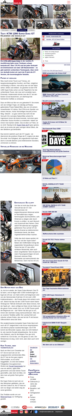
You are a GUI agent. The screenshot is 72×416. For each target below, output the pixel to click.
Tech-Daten (5, 30)
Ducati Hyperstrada (16, 366)
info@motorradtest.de (47, 411)
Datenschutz (4, 415)
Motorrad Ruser (6, 397)
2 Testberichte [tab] (22, 30)
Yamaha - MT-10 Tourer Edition (55, 39)
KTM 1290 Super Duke (11, 61)
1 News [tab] (13, 30)
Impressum (59, 411)
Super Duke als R (23, 125)
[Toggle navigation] (68, 2)
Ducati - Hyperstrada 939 (53, 36)
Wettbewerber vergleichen (56, 33)
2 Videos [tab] (31, 30)
